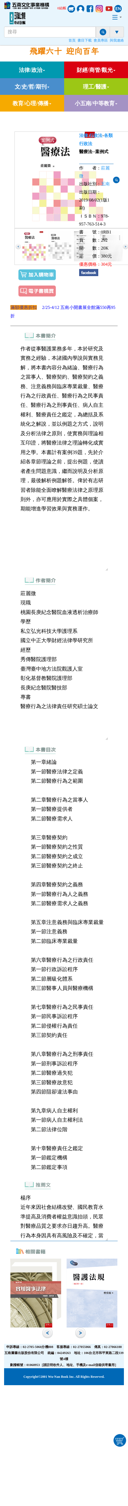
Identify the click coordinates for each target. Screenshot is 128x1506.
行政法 (95, 135)
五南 (105, 184)
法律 (83, 135)
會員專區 (101, 40)
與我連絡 (117, 40)
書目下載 (85, 40)
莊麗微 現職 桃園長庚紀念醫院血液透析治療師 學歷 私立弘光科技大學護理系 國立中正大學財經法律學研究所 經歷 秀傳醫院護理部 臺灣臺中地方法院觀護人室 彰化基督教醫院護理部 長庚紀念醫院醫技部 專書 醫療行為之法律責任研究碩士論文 (64, 664)
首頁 (72, 40)
